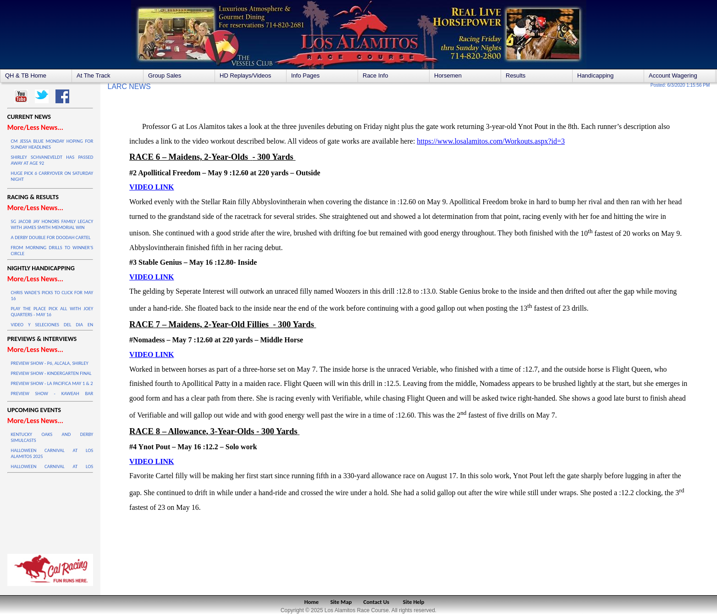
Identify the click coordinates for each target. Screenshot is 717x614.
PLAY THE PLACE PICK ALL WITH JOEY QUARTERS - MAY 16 (52, 312)
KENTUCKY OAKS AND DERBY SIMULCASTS (52, 437)
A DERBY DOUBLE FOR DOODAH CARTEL (51, 237)
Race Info (375, 75)
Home (311, 601)
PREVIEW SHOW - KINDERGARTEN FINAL (51, 373)
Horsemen (448, 75)
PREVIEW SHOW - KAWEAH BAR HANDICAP (52, 396)
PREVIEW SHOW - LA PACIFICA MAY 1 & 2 (52, 383)
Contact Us (377, 601)
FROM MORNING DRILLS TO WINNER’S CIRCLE (52, 251)
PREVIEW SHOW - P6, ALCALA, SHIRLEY (49, 363)
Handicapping (595, 75)
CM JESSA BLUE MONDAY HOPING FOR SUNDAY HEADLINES (52, 144)
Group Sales (164, 75)
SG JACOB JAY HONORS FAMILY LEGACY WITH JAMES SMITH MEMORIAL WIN (52, 224)
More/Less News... (35, 127)
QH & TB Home (25, 75)
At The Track (93, 75)
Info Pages (305, 75)
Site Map (341, 601)
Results (515, 75)
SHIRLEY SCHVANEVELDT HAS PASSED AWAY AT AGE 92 (52, 160)
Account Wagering (673, 75)
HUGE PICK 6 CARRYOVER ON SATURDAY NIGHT (52, 176)
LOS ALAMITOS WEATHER (50, 511)
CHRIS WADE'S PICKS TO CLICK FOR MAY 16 (52, 295)
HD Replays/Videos (245, 75)
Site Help (414, 601)
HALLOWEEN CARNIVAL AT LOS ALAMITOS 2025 (52, 453)
